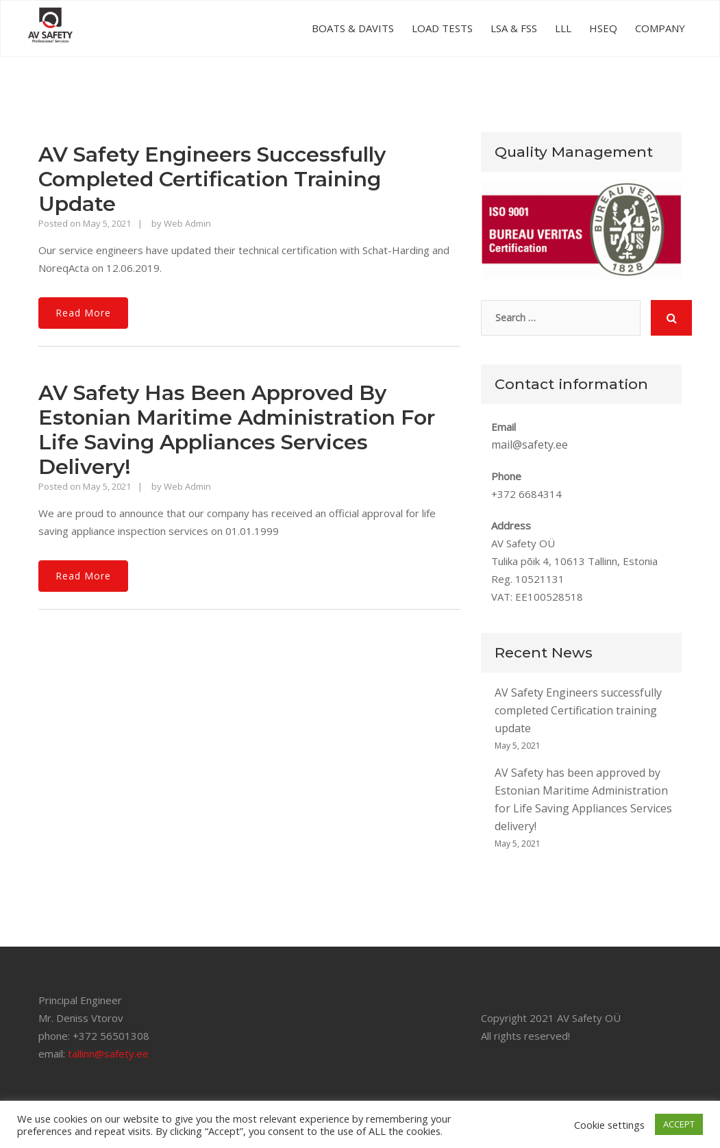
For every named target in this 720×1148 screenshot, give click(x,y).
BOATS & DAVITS (353, 28)
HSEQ (603, 28)
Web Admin (187, 223)
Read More (83, 312)
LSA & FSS (514, 28)
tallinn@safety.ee (108, 1053)
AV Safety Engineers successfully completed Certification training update (212, 179)
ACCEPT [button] (679, 1124)
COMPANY (660, 28)
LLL (563, 28)
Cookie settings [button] (609, 1125)
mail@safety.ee (529, 444)
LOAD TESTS (442, 28)
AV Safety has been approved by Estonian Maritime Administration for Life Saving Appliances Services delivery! (236, 429)
